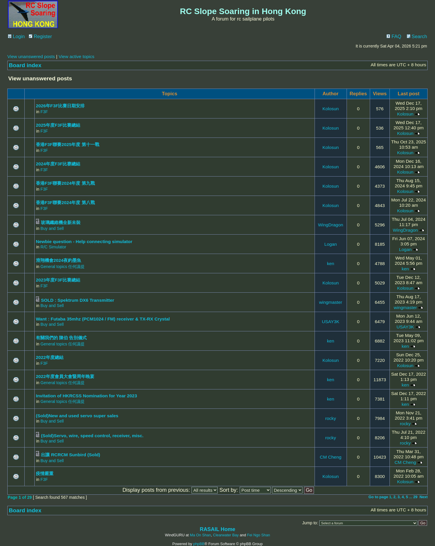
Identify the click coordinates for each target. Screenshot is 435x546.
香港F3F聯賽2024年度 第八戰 (65, 202)
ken (330, 263)
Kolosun (331, 108)
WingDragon (330, 224)
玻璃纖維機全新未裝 (60, 222)
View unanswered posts (31, 56)
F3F (44, 111)
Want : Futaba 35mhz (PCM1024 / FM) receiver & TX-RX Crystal (103, 318)
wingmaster (330, 302)
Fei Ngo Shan (258, 535)
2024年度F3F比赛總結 (58, 163)
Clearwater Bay (226, 535)
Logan (330, 244)
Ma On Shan (200, 535)
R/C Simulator (53, 247)
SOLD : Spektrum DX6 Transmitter (77, 300)
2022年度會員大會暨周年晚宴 (65, 376)
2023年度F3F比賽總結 (58, 279)
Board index (25, 65)
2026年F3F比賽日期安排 (60, 105)
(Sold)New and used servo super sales (77, 415)
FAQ (394, 36)
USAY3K (330, 321)
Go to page (378, 497)
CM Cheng (330, 457)
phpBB (198, 544)
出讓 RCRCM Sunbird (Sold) (70, 454)
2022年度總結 (49, 357)
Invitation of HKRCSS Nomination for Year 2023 (86, 395)
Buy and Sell (52, 228)
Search (417, 36)
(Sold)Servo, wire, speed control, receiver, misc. (92, 435)
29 (415, 497)
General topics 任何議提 (63, 266)
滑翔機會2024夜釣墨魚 (58, 260)
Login (16, 36)
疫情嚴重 (44, 473)
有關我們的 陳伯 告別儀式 (61, 337)
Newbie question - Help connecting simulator (84, 241)
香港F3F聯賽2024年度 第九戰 (65, 183)
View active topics (76, 56)
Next (423, 497)
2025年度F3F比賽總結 (58, 125)
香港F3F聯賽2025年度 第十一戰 (67, 144)
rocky (330, 418)
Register (40, 36)
